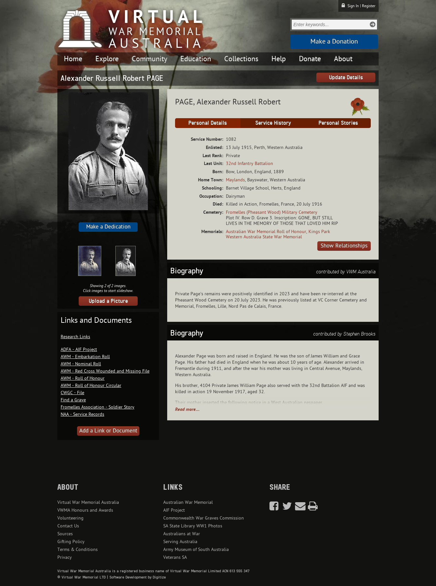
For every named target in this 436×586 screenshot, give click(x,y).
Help (278, 59)
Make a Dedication (108, 227)
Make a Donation (334, 42)
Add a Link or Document (108, 431)
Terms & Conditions (77, 549)
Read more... (187, 409)
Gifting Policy (71, 541)
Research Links (75, 336)
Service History (273, 122)
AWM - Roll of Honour (83, 378)
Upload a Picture (108, 301)
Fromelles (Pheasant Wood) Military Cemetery (271, 212)
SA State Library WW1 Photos (192, 526)
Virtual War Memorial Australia (88, 502)
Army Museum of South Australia (196, 549)
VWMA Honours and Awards (85, 510)
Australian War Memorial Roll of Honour (266, 231)
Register (368, 6)
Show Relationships (344, 246)
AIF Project (174, 510)
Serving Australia (180, 541)
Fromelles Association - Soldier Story (97, 407)
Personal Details (207, 122)
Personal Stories (338, 122)
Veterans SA (175, 557)
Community (149, 59)
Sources (65, 534)
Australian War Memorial (188, 502)
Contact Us (68, 526)
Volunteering (70, 518)
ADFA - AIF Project (79, 349)
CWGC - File (72, 392)
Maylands (235, 180)
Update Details (346, 77)
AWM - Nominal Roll (81, 364)
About (343, 59)
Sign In (353, 6)
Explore (107, 59)
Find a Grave (73, 400)
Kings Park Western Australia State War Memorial (278, 234)
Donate (310, 59)
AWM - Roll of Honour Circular (91, 385)
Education (195, 59)
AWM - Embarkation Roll (85, 356)
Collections (241, 59)
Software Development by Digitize (137, 577)
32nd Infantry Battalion (249, 163)
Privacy (64, 557)
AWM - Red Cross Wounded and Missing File (105, 371)
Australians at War (181, 534)
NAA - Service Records (82, 414)
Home (73, 59)
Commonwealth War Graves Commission (203, 518)
